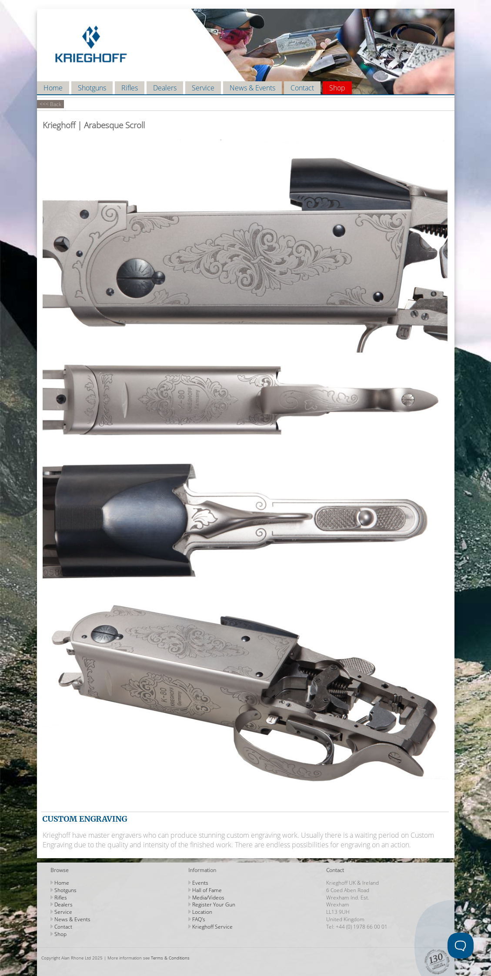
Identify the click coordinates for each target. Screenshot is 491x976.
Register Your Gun (213, 904)
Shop (337, 88)
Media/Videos (208, 897)
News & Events (252, 88)
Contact (302, 88)
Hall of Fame (207, 890)
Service (203, 88)
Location (202, 912)
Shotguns (92, 88)
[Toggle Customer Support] (461, 946)
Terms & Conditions (170, 958)
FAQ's (198, 919)
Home (53, 88)
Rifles (129, 88)
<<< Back (50, 104)
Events (200, 882)
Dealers (165, 88)
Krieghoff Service (212, 926)
